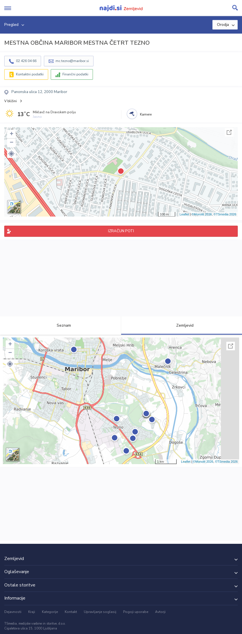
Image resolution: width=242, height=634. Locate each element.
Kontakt (71, 612)
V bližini (10, 101)
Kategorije (50, 612)
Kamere (146, 114)
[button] (11, 153)
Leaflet (184, 214)
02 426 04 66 (26, 61)
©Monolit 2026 (202, 214)
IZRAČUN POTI (121, 231)
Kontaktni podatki (30, 74)
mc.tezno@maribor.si (72, 61)
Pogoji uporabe (135, 612)
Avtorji (160, 612)
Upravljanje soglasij (100, 612)
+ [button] (11, 134)
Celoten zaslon (229, 132)
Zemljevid (182, 325)
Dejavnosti (12, 612)
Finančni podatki (75, 74)
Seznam (60, 325)
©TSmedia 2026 (224, 214)
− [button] (11, 143)
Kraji (31, 612)
